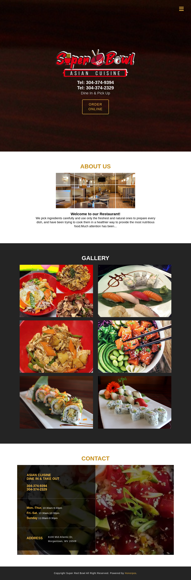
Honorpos (130, 573)
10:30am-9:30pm (52, 507)
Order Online (95, 107)
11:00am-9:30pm (48, 518)
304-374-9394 (100, 82)
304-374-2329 (100, 87)
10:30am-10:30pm (48, 513)
